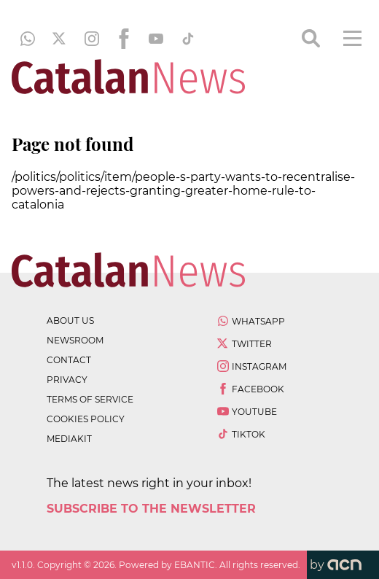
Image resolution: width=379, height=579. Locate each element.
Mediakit (69, 438)
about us (70, 320)
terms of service (90, 399)
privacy (67, 379)
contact (69, 359)
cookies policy (86, 418)
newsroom (75, 340)
